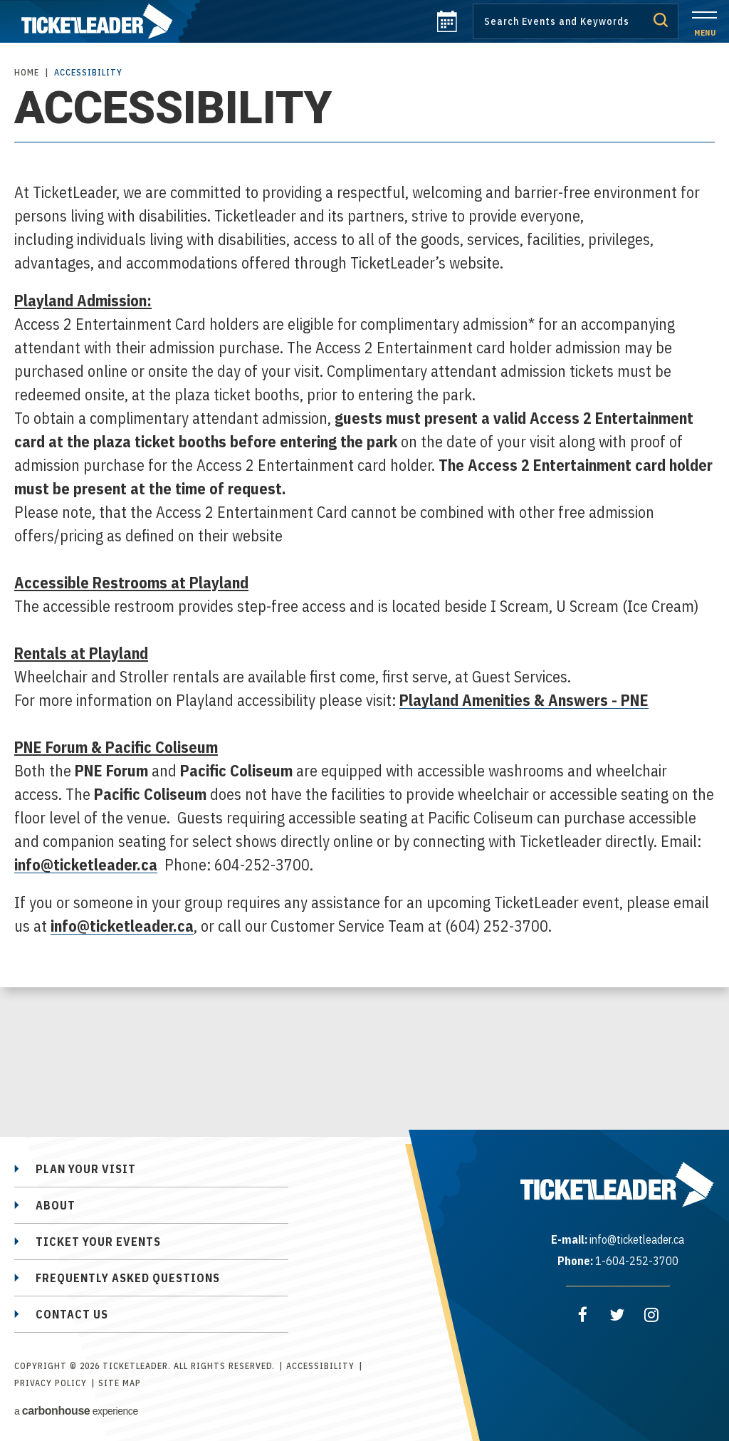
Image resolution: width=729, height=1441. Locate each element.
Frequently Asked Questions (128, 1278)
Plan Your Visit (86, 1169)
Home (26, 72)
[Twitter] (617, 1315)
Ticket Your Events (98, 1241)
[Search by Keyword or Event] (575, 21)
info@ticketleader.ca (85, 864)
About (55, 1205)
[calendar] (447, 28)
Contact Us (72, 1314)
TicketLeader (100, 21)
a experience (76, 1411)
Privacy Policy (50, 1383)
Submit (661, 20)
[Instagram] (651, 1315)
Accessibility (320, 1366)
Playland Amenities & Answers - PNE (524, 700)
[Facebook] (583, 1315)
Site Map (119, 1383)
